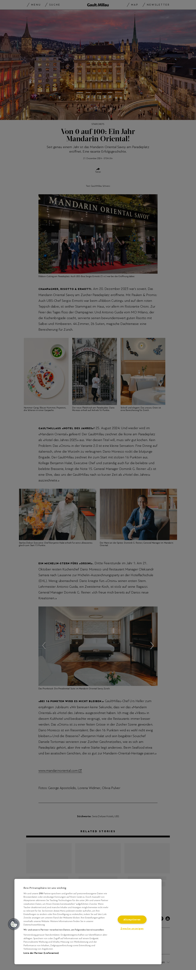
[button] (14, 924)
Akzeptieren (132, 919)
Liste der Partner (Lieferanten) (41, 953)
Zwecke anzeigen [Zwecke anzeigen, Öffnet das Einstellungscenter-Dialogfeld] (132, 928)
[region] (88, 921)
